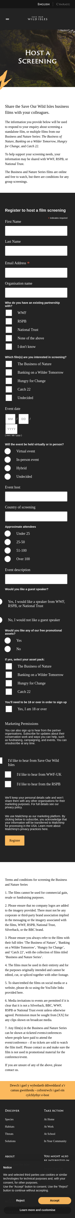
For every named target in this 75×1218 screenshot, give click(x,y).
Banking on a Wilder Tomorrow (40, 372)
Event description (17, 570)
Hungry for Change (32, 381)
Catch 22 (24, 389)
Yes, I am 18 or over (32, 709)
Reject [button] (20, 1208)
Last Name (13, 241)
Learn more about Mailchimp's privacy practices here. (32, 827)
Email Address (17, 263)
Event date (12, 409)
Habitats (9, 1126)
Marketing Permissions (21, 724)
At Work (49, 1126)
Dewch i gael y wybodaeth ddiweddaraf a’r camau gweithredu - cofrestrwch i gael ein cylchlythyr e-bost (37, 1090)
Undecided (25, 398)
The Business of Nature (34, 364)
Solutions (10, 1141)
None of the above (31, 338)
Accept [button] (54, 1208)
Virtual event (25, 451)
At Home (49, 1119)
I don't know (27, 347)
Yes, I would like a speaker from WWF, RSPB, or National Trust (36, 604)
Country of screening (20, 507)
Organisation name (18, 283)
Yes (19, 641)
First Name (13, 222)
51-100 (21, 550)
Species (9, 1119)
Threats (9, 1133)
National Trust (28, 330)
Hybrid (21, 468)
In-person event (27, 460)
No (18, 649)
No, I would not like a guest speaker (34, 620)
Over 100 (23, 559)
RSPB (22, 321)
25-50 (20, 542)
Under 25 (23, 534)
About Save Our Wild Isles (17, 1166)
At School (49, 1133)
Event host (12, 487)
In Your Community (55, 1141)
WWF (22, 313)
